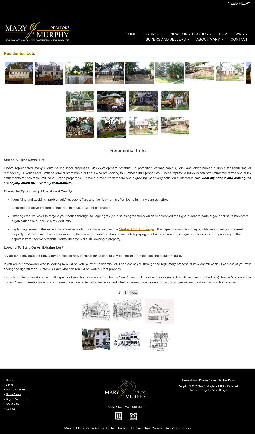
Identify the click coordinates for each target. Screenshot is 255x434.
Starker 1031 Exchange (136, 229)
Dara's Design (219, 390)
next (133, 292)
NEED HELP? (239, 3)
